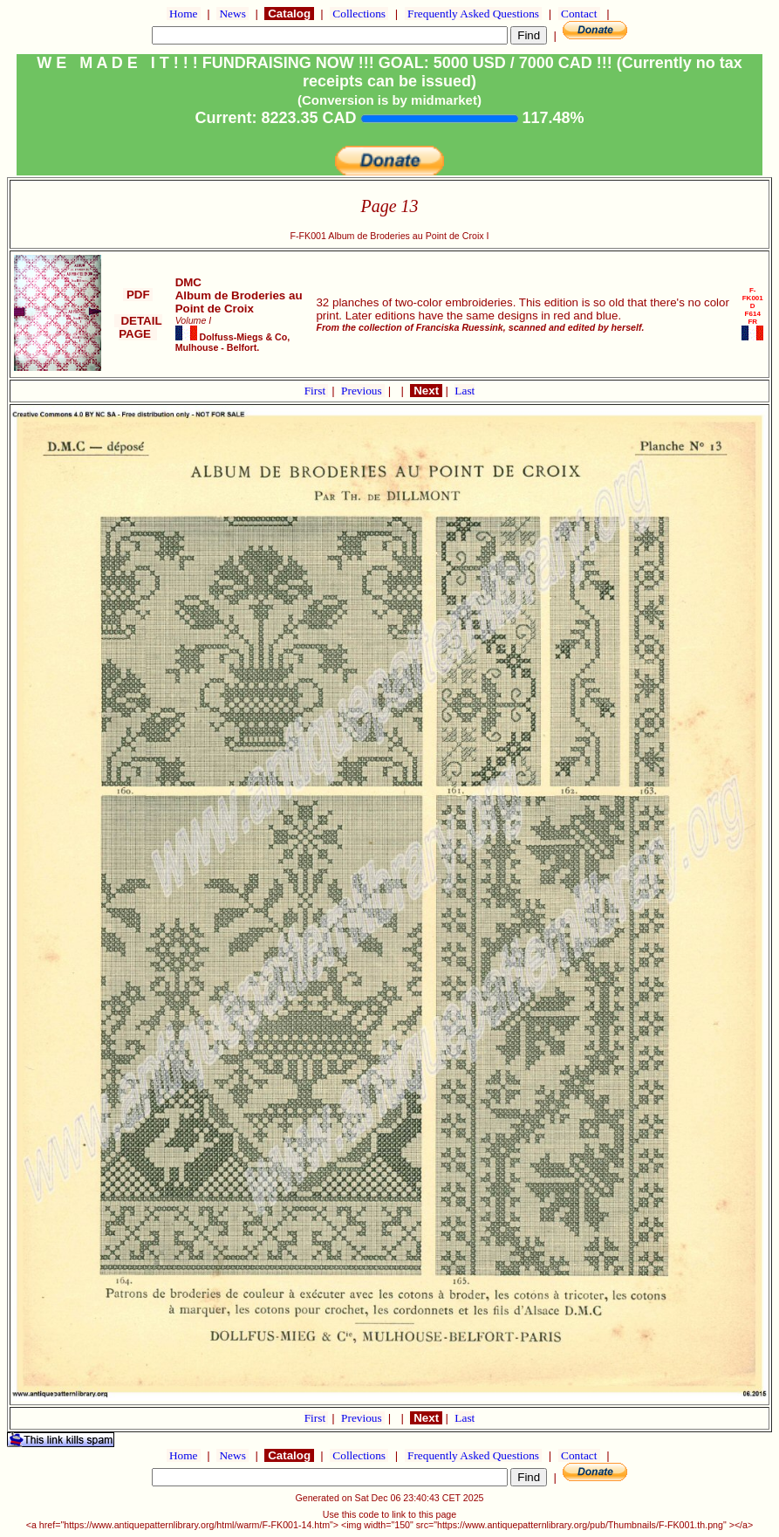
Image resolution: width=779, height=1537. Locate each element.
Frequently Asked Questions (474, 13)
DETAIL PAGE (138, 327)
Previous (363, 390)
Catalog (288, 13)
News (232, 13)
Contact (579, 13)
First (316, 390)
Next (425, 390)
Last (464, 390)
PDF (138, 294)
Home (184, 13)
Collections (359, 13)
